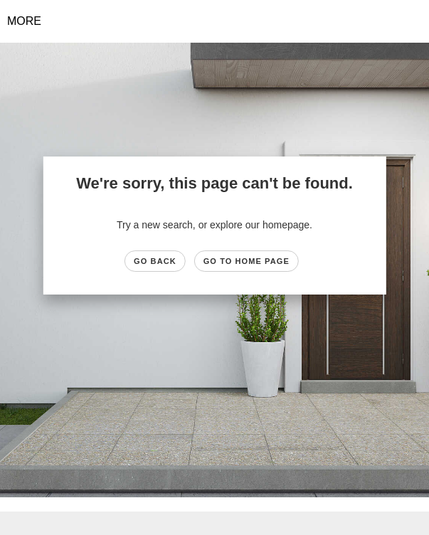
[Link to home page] (214, 21)
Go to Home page (246, 261)
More (24, 21)
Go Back (155, 261)
